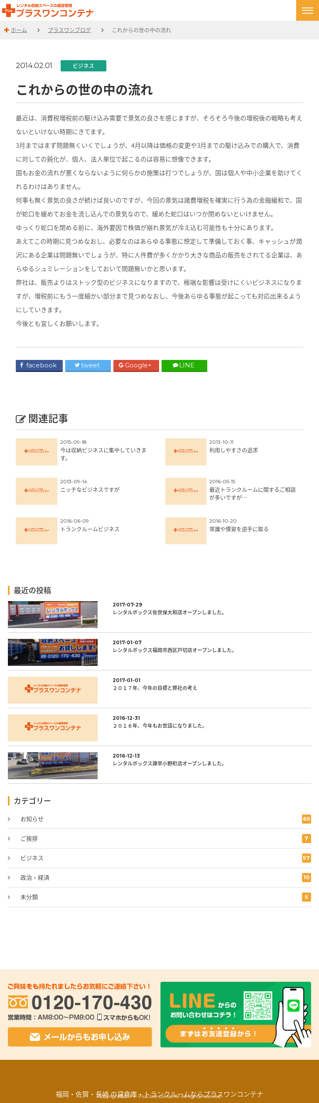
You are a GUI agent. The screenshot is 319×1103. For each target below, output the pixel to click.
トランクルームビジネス (90, 529)
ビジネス (83, 65)
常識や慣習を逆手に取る (239, 529)
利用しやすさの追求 (233, 450)
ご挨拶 (165, 838)
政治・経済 (165, 877)
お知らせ (165, 819)
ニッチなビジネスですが (90, 489)
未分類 (165, 897)
